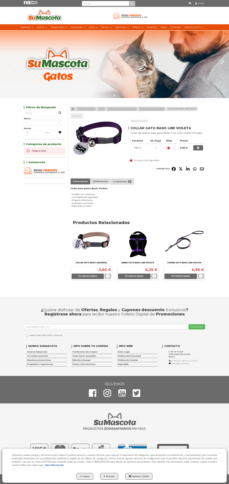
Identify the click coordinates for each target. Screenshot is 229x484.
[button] (25, 3)
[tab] (80, 181)
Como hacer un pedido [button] (84, 356)
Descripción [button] (80, 181)
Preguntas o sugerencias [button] (40, 364)
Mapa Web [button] (123, 364)
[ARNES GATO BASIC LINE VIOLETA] (138, 245)
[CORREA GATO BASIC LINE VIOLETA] (184, 245)
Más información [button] (54, 465)
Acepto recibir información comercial (44, 335)
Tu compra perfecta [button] (37, 356)
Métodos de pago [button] (81, 360)
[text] (105, 3)
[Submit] (59, 132)
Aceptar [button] (85, 476)
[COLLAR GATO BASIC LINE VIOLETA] (97, 137)
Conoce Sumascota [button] (37, 352)
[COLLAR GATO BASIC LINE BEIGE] (91, 245)
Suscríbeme (197, 326)
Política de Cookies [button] (128, 360)
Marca (27, 118)
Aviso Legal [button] (124, 352)
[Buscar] (132, 3)
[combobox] (42, 122)
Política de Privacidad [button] (129, 356)
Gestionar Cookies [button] (139, 476)
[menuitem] (190, 3)
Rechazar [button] (109, 476)
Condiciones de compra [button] (84, 352)
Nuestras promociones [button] (39, 360)
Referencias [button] (100, 181)
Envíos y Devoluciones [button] (84, 364)
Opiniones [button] (122, 181)
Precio (27, 128)
